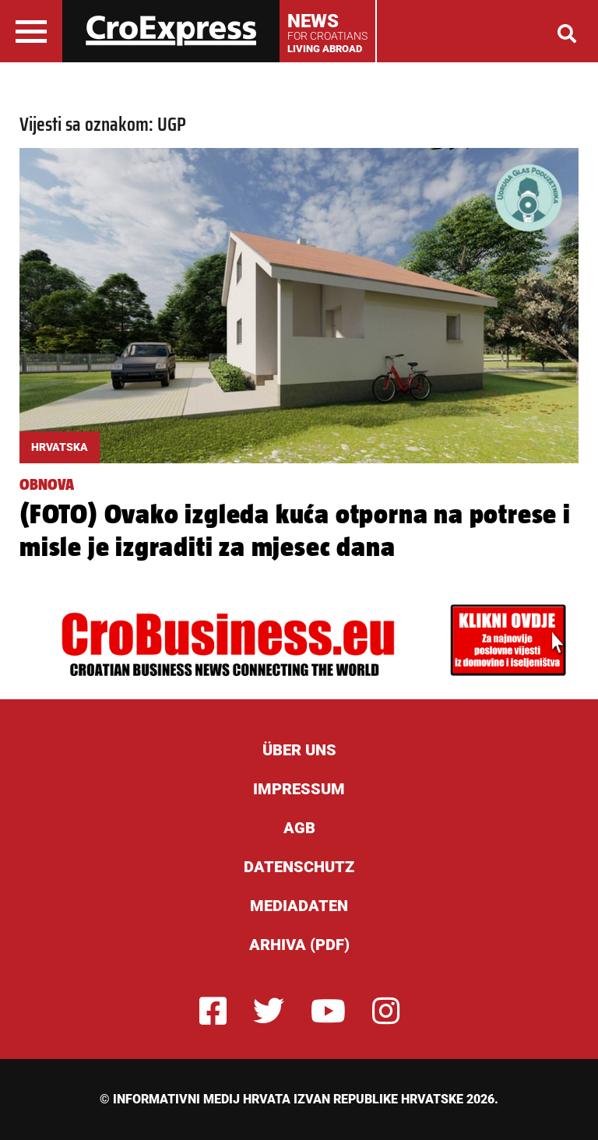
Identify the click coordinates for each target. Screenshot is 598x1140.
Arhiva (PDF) (299, 944)
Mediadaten (299, 905)
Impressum (299, 788)
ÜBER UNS (299, 750)
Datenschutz (299, 866)
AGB (299, 827)
